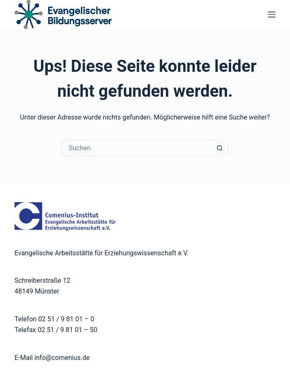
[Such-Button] (220, 147)
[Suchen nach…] (137, 147)
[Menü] (271, 14)
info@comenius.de (61, 358)
